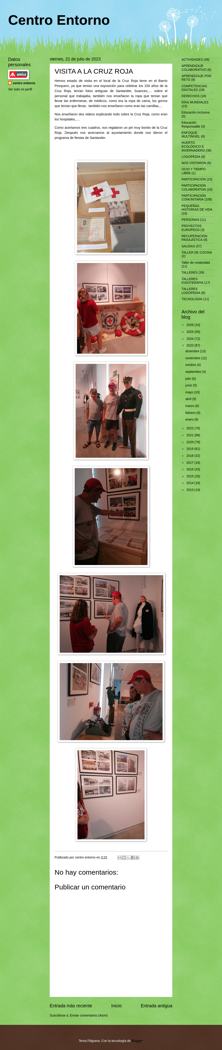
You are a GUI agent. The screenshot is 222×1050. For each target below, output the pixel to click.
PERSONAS (190, 219)
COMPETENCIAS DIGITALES (194, 88)
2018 (190, 456)
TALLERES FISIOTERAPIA (193, 281)
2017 (190, 462)
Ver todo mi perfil (20, 89)
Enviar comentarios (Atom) (89, 1015)
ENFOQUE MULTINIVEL (191, 134)
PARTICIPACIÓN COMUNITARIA (194, 197)
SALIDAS (188, 246)
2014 (190, 483)
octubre (191, 365)
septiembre (193, 372)
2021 (190, 435)
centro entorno (24, 83)
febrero (191, 413)
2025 (190, 332)
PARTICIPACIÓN (194, 179)
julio (188, 378)
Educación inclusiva (196, 112)
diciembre (192, 351)
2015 (190, 476)
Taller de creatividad (196, 262)
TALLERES (190, 272)
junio (189, 385)
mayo (189, 392)
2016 (190, 469)
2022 (190, 428)
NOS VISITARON (194, 163)
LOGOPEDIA (191, 157)
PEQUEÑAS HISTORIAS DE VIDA (197, 208)
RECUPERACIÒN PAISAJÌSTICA (194, 238)
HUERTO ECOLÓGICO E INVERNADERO (193, 146)
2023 (190, 345)
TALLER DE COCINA (197, 252)
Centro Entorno (59, 20)
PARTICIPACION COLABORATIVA (194, 187)
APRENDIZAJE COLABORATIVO (194, 68)
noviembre (193, 358)
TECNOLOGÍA (192, 299)
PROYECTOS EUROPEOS (191, 228)
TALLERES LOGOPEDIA (191, 291)
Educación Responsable (191, 124)
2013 (190, 490)
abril (188, 399)
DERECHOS (191, 96)
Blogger (137, 1041)
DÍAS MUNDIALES (195, 102)
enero (189, 419)
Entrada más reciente (71, 1005)
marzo (190, 406)
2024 (190, 339)
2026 (190, 325)
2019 (190, 449)
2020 (190, 442)
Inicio (116, 1005)
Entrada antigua (156, 1005)
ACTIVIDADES (192, 59)
